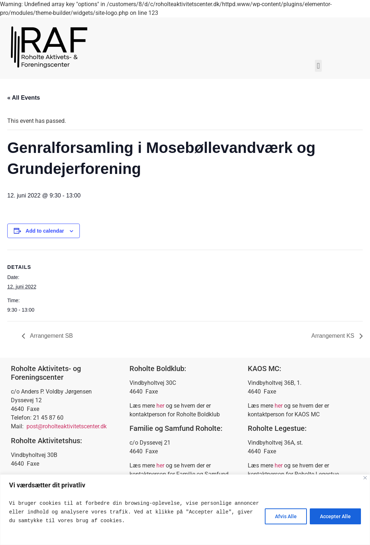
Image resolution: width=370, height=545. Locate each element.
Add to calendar (45, 231)
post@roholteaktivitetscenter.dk (66, 426)
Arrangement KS (333, 336)
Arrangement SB (51, 336)
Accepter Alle (335, 516)
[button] (318, 66)
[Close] (365, 477)
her (160, 405)
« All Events (23, 98)
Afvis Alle (285, 516)
